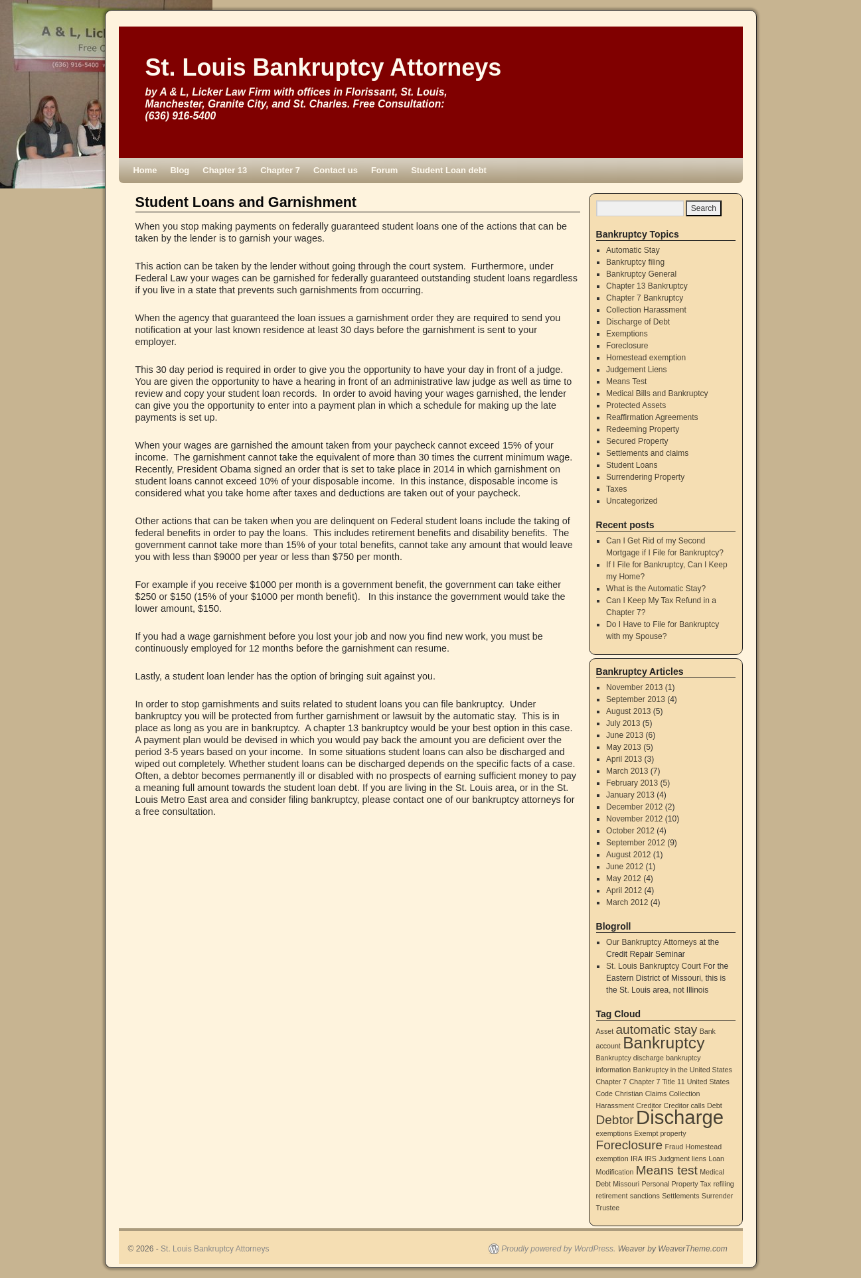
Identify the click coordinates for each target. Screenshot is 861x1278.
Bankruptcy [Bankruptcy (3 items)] (663, 1043)
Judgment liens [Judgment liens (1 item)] (682, 1159)
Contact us (335, 170)
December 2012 (634, 807)
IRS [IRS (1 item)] (651, 1159)
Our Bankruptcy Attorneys (651, 942)
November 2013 (634, 687)
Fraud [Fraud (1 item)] (674, 1147)
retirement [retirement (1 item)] (612, 1196)
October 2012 (630, 830)
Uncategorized (631, 501)
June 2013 (624, 735)
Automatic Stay (633, 250)
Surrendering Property (645, 477)
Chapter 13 (224, 170)
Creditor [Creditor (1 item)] (648, 1105)
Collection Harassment (646, 310)
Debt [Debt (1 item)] (714, 1105)
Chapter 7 (280, 170)
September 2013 (635, 699)
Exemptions (627, 333)
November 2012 (634, 818)
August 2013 (628, 711)
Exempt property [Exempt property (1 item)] (660, 1133)
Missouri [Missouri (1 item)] (626, 1184)
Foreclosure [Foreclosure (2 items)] (629, 1145)
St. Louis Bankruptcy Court (653, 966)
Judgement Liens (636, 369)
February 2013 (632, 783)
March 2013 (627, 771)
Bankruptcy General (641, 274)
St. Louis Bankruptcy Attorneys (323, 67)
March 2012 (627, 902)
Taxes (616, 489)
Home (145, 170)
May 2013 (623, 747)
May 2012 (623, 878)
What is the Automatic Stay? (656, 588)
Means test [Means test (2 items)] (667, 1170)
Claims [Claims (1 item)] (656, 1094)
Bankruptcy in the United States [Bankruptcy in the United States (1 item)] (682, 1070)
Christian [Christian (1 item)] (629, 1094)
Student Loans (631, 465)
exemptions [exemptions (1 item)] (614, 1133)
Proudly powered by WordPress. (558, 1248)
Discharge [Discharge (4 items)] (680, 1117)
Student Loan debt (449, 170)
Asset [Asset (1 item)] (605, 1031)
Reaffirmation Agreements (652, 417)
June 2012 (624, 866)
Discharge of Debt (638, 321)
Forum (384, 170)
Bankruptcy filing (635, 262)
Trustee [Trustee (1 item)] (608, 1208)
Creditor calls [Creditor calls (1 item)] (684, 1105)
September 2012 (635, 842)
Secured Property (637, 441)
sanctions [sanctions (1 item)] (645, 1196)
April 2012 (624, 890)
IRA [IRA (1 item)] (637, 1159)
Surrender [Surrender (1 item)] (717, 1196)
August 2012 (628, 854)
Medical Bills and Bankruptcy (657, 393)
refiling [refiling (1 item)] (723, 1184)
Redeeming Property (642, 429)
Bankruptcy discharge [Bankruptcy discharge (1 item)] (630, 1058)
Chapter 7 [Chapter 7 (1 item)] (611, 1082)
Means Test (626, 381)
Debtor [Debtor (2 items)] (615, 1120)
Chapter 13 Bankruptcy (647, 286)
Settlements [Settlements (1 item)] (680, 1196)
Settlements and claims (647, 453)
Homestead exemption (646, 357)
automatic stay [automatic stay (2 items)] (657, 1029)
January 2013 (630, 795)
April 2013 (624, 759)
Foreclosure (627, 345)
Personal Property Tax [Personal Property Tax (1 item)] (676, 1184)
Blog (180, 170)
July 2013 (623, 723)
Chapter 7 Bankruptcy (644, 298)
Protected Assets (636, 405)
